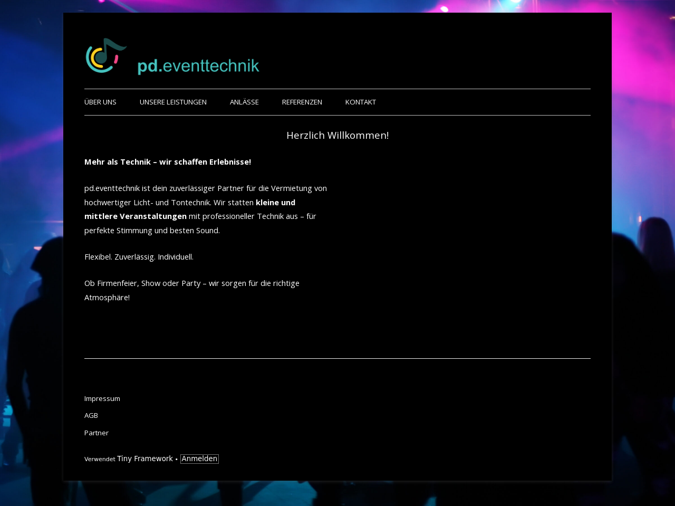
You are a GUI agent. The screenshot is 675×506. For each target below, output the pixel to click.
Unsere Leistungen (173, 102)
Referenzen (302, 102)
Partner (96, 432)
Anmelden (200, 459)
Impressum (102, 398)
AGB (91, 415)
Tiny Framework (145, 459)
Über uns (100, 102)
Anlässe (244, 102)
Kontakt (360, 102)
